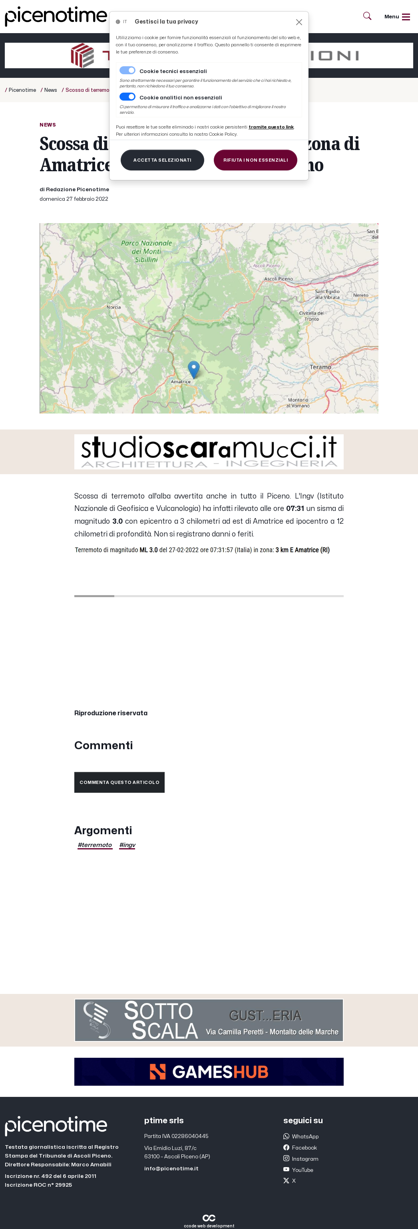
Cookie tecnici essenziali (173, 71)
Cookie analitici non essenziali (180, 97)
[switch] (127, 97)
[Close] (299, 22)
